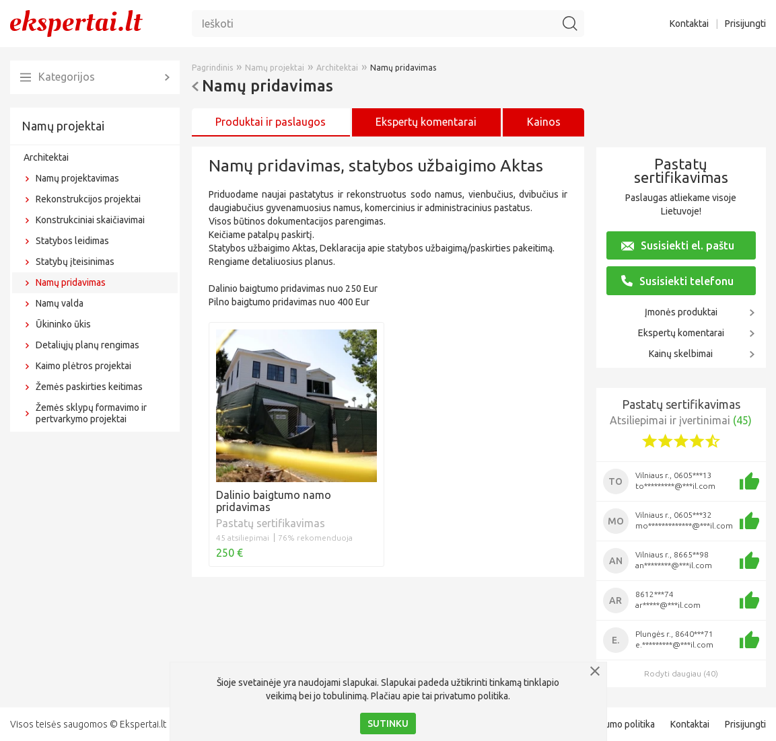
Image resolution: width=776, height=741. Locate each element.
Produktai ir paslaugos (270, 122)
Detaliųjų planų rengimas (87, 345)
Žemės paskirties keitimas (89, 386)
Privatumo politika (618, 724)
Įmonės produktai (681, 312)
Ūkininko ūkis (63, 324)
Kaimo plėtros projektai (83, 365)
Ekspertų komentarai (681, 332)
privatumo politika (471, 696)
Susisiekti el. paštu (677, 245)
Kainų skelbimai (681, 353)
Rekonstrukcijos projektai (88, 199)
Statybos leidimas (72, 240)
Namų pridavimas (71, 282)
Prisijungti (745, 23)
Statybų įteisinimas (75, 261)
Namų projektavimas (77, 178)
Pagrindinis (212, 67)
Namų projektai (63, 125)
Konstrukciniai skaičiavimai (90, 219)
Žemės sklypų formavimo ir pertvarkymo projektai (91, 413)
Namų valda (59, 303)
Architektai (46, 157)
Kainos (544, 122)
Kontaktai (689, 23)
